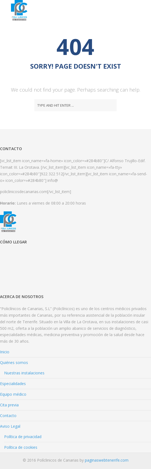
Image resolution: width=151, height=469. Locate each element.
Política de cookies (20, 447)
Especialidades (13, 383)
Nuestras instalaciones (24, 372)
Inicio (4, 351)
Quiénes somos (14, 362)
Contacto (8, 415)
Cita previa (9, 404)
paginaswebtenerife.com (106, 460)
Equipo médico (13, 394)
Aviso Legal (10, 426)
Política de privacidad (22, 436)
